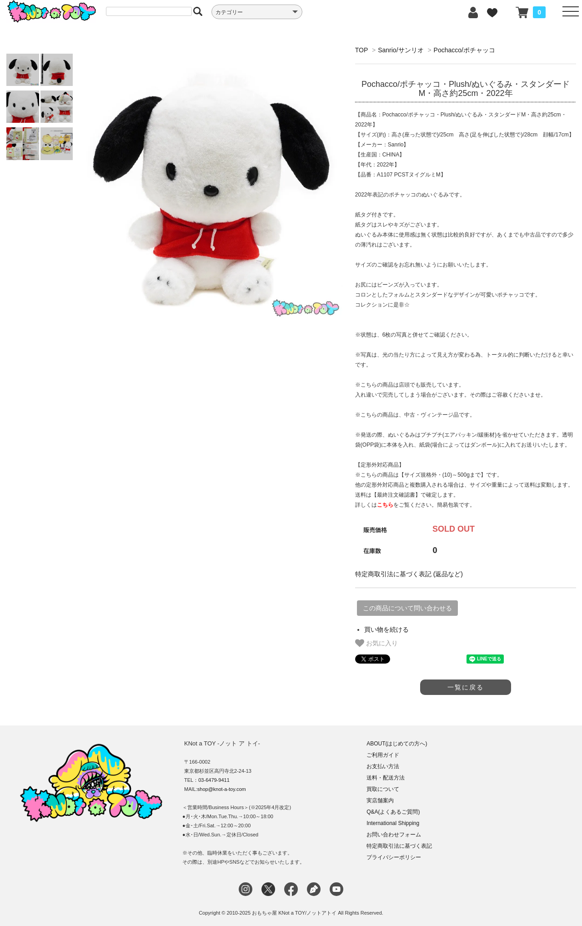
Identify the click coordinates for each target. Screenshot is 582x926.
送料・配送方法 (385, 778)
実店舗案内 (380, 800)
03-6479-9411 (214, 780)
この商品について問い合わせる (407, 608)
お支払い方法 (382, 766)
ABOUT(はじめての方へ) (396, 743)
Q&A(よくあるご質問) (393, 812)
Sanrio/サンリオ (400, 50)
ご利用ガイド (382, 755)
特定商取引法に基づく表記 (399, 846)
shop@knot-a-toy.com (221, 789)
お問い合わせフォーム (393, 834)
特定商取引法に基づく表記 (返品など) (409, 574)
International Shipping (392, 823)
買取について (382, 789)
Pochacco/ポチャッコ (464, 50)
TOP (361, 50)
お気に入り (376, 643)
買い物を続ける (386, 629)
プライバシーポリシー (393, 857)
